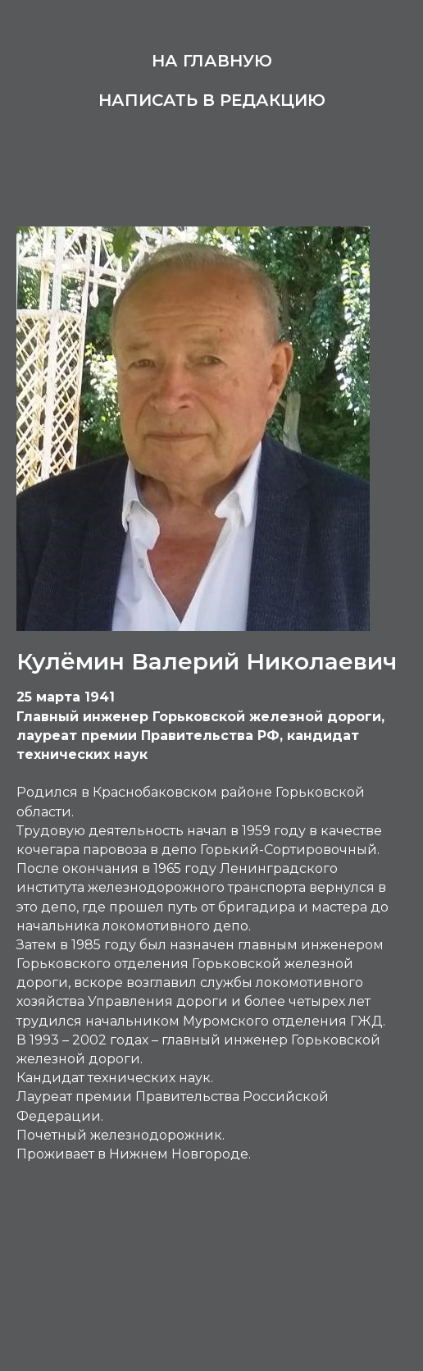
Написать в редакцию (211, 100)
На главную (212, 61)
